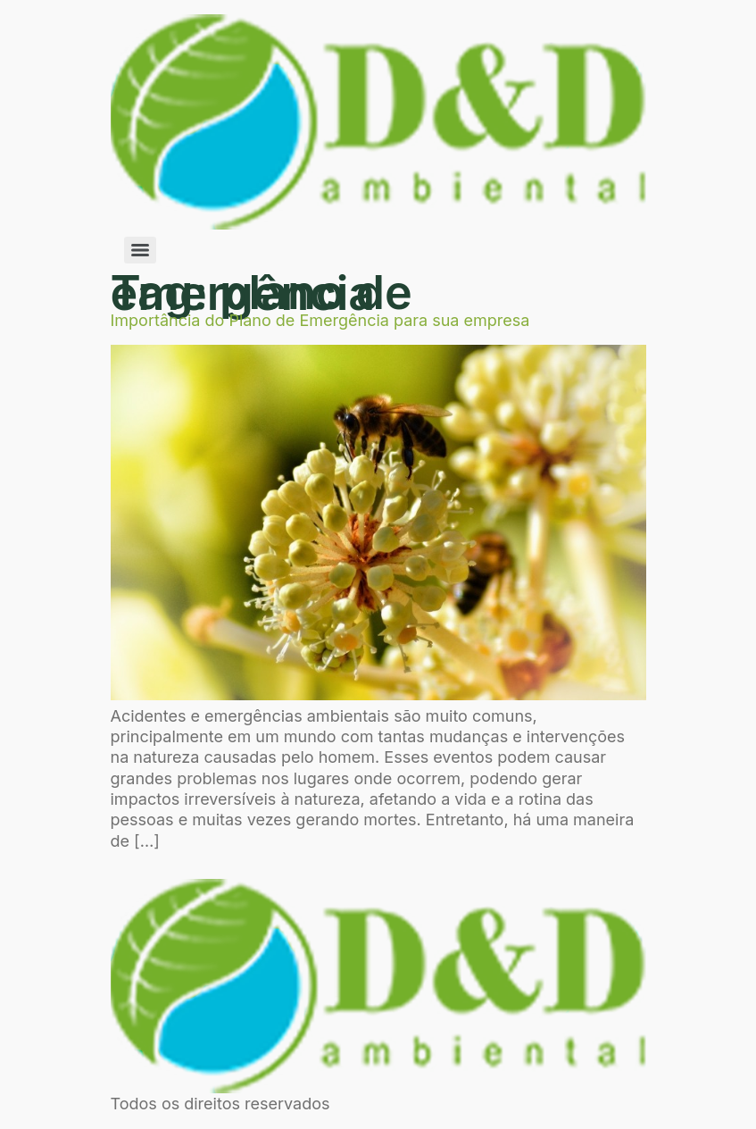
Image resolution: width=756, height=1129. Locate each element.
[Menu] (140, 250)
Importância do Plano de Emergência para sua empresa (320, 320)
